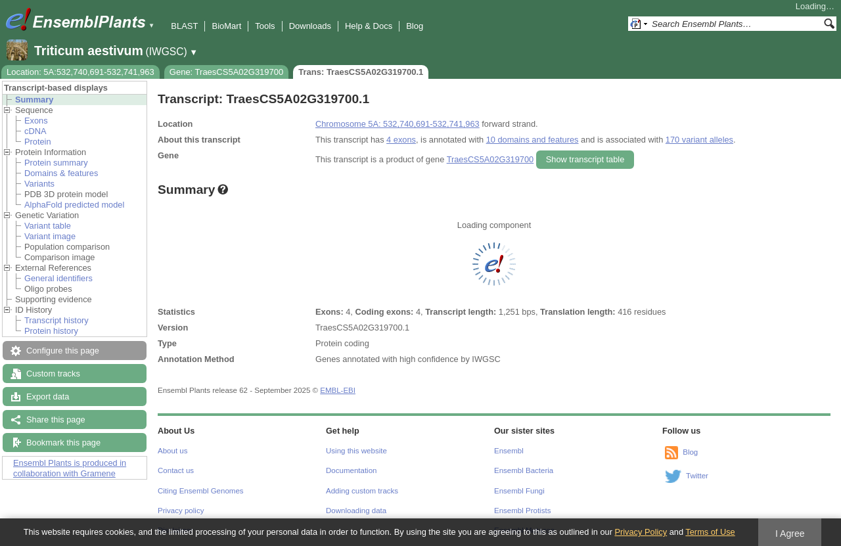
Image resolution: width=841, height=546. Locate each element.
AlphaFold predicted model (74, 205)
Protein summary (56, 163)
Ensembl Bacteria (523, 470)
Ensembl (509, 451)
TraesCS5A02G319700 (490, 159)
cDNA (35, 131)
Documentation (351, 470)
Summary (34, 99)
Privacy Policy (640, 532)
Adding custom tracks (362, 491)
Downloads (310, 26)
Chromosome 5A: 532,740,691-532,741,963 (397, 124)
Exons (36, 120)
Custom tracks (53, 373)
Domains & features (61, 173)
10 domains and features (532, 140)
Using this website (356, 451)
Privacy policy (181, 510)
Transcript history (56, 320)
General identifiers (58, 278)
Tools (265, 26)
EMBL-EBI (337, 390)
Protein (37, 142)
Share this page (55, 419)
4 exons (401, 140)
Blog (414, 26)
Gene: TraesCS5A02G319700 (226, 72)
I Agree (790, 533)
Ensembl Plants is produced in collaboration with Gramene (69, 468)
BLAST (184, 26)
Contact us (176, 470)
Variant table (47, 226)
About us (172, 451)
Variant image (50, 236)
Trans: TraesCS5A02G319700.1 (360, 72)
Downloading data (356, 510)
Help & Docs (368, 26)
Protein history (51, 331)
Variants (39, 184)
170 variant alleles (699, 140)
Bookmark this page (63, 442)
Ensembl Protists (522, 510)
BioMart (226, 26)
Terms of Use (710, 532)
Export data (47, 396)
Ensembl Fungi (519, 491)
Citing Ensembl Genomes (201, 491)
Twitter (697, 476)
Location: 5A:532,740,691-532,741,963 (80, 72)
